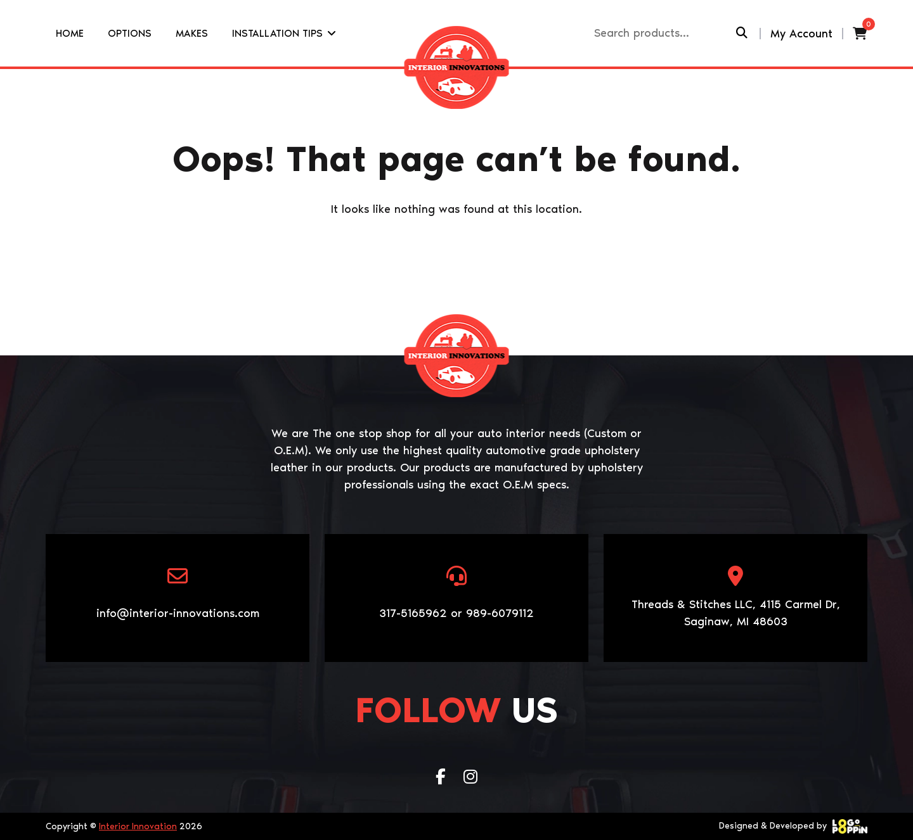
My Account (801, 33)
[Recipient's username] (663, 33)
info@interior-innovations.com (177, 613)
